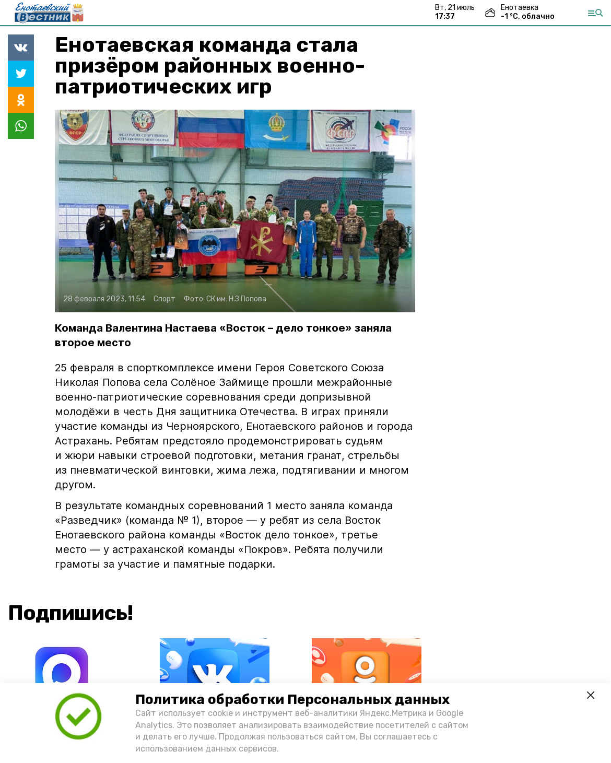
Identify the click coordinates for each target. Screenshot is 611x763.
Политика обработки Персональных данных (292, 699)
